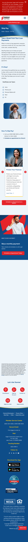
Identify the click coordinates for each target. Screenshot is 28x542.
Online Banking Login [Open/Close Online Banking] (14, 22)
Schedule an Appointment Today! (13, 253)
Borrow (7, 31)
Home (2, 31)
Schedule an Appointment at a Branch (14, 202)
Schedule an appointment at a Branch (14, 138)
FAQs (12, 415)
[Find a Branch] (5, 392)
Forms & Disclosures (8, 413)
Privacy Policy (19, 413)
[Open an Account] (14, 392)
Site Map (6, 415)
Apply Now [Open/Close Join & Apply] (22, 528)
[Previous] (3, 172)
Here (12, 430)
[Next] (25, 172)
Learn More (9, 193)
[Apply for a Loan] (7, 402)
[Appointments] (20, 402)
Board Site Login (20, 415)
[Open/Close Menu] (25, 18)
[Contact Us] (22, 392)
